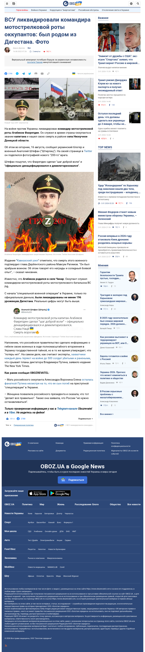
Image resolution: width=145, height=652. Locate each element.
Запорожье (49, 513)
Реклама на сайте (35, 451)
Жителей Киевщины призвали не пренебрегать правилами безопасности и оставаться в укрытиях (117, 250)
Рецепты (32, 549)
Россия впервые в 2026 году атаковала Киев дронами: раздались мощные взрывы (115, 239)
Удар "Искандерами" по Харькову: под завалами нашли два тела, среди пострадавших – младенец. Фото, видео (118, 189)
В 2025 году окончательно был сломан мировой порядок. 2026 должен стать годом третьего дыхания (114, 321)
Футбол (31, 522)
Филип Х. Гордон (107, 283)
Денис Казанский (107, 348)
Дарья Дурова (19, 48)
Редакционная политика (24, 425)
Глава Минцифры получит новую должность (118, 223)
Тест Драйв (33, 540)
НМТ (74, 531)
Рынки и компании (36, 558)
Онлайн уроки (51, 531)
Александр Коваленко (109, 402)
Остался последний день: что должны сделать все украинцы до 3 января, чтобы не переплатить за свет (111, 119)
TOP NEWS (105, 147)
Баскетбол (41, 522)
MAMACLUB (52, 567)
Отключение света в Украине (115, 10)
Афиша (31, 576)
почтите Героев (35, 62)
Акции (59, 540)
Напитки (42, 549)
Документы (61, 451)
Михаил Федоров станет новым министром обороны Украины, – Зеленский (117, 215)
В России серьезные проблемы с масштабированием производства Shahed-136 (114, 394)
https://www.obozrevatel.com (98, 589)
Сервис (68, 540)
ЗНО (68, 531)
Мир (42, 504)
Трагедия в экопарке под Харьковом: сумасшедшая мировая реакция (113, 298)
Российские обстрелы (88, 10)
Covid (62, 567)
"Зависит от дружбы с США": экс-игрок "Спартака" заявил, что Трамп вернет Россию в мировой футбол (118, 60)
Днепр (59, 513)
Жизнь (60, 504)
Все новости (133, 504)
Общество (115, 504)
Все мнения (106, 414)
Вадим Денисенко (107, 383)
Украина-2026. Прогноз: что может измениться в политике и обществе (113, 375)
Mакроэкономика (54, 558)
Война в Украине (39, 10)
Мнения (103, 265)
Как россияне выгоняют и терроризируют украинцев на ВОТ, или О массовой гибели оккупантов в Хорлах (114, 340)
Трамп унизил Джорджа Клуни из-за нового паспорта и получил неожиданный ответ (112, 85)
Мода (58, 576)
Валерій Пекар (106, 328)
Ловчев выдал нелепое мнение (112, 67)
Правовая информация (93, 443)
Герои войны (22, 10)
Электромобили (47, 540)
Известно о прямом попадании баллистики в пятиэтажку (119, 198)
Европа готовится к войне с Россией (114, 358)
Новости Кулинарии (56, 549)
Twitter (88, 151)
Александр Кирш (107, 305)
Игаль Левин (105, 364)
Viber (12, 412)
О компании (33, 443)
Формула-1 (68, 522)
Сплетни (40, 576)
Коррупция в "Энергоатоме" (62, 10)
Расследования (83, 504)
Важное (103, 18)
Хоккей (51, 522)
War (29, 48)
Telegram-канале (67, 408)
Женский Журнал (71, 576)
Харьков (38, 513)
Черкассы (69, 513)
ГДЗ (29, 531)
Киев (30, 513)
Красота (50, 576)
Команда (59, 443)
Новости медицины (36, 567)
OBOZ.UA (129, 594)
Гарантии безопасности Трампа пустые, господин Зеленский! (111, 275)
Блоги (95, 504)
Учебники (38, 531)
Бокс (59, 522)
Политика (27, 504)
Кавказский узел (27, 260)
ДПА (61, 531)
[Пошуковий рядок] (138, 3)
